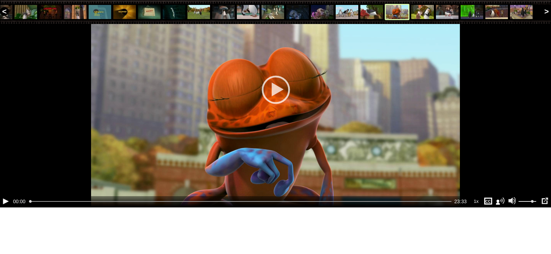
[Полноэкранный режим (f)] (544, 236)
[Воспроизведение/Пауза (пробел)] (5, 236)
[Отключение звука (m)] (512, 236)
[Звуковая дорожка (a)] (500, 236)
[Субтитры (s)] (488, 236)
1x (476, 236)
